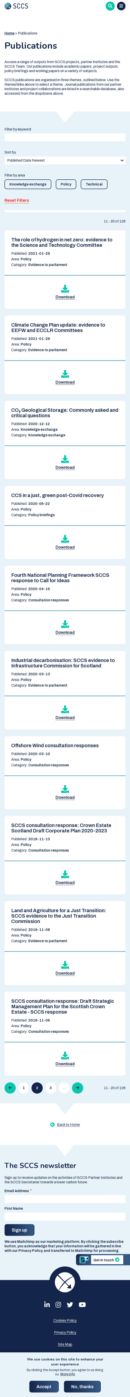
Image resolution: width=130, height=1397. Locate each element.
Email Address (16, 1191)
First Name (13, 1208)
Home (9, 33)
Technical (94, 184)
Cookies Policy (65, 1320)
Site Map (65, 1344)
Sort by (10, 152)
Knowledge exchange (27, 184)
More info (67, 1376)
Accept (44, 1389)
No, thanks (82, 1389)
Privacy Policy (65, 1332)
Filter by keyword (17, 129)
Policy (66, 184)
